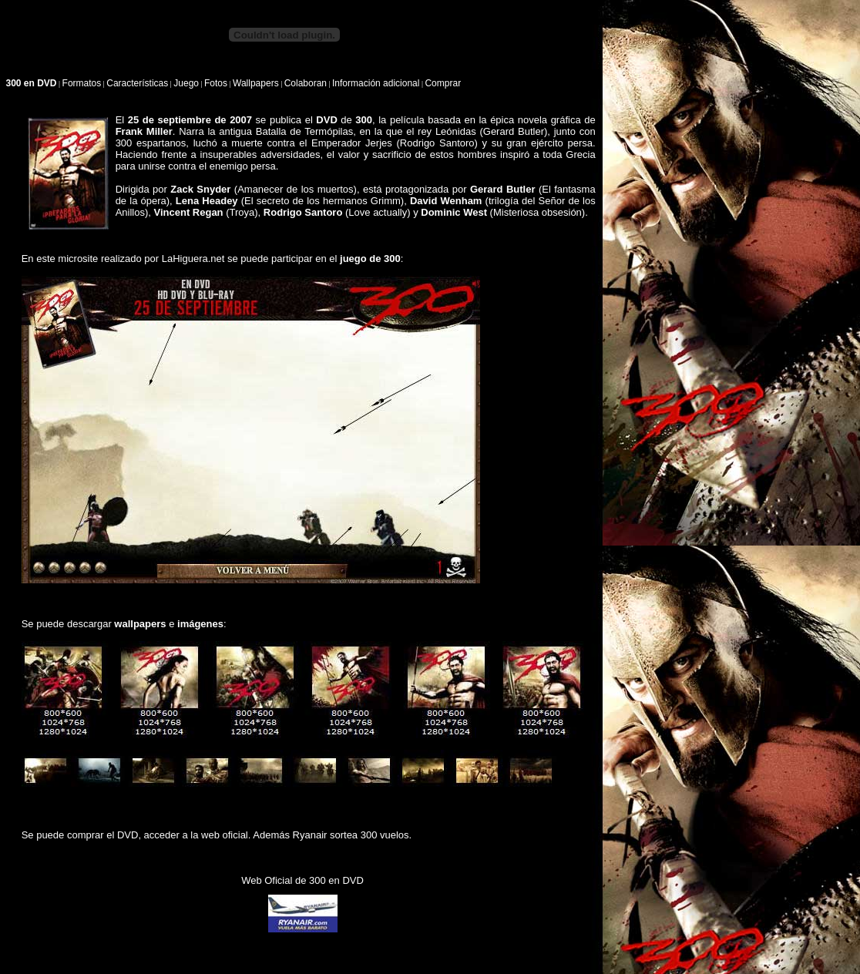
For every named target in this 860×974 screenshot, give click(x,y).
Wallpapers (256, 83)
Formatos (82, 83)
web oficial (224, 835)
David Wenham (446, 201)
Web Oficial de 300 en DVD (302, 880)
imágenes (200, 624)
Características (137, 83)
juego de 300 (370, 258)
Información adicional (375, 83)
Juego (186, 83)
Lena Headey (207, 201)
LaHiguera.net (193, 258)
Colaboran (305, 83)
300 (363, 120)
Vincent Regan (188, 212)
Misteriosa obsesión (537, 212)
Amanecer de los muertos (295, 189)
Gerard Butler (513, 131)
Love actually (377, 212)
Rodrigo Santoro (437, 143)
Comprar (443, 83)
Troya (242, 212)
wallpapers (140, 624)
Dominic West (454, 212)
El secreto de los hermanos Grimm (322, 201)
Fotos (215, 83)
